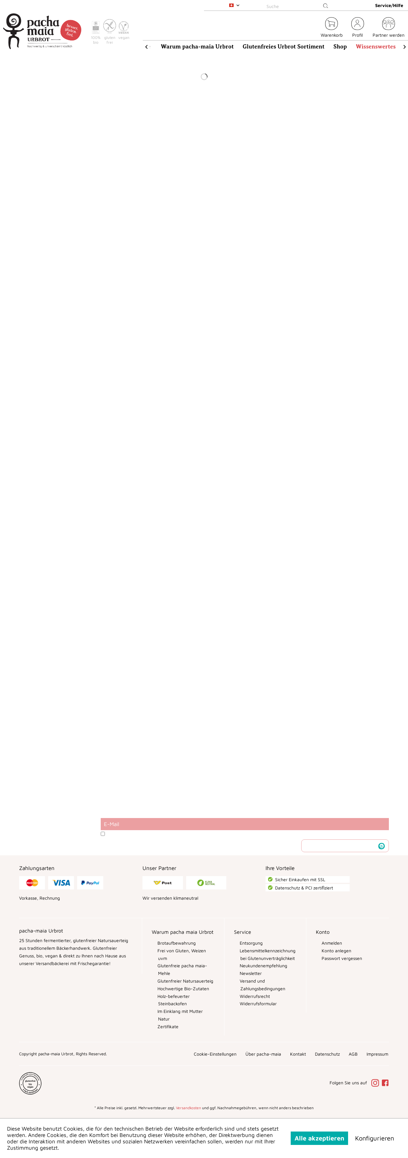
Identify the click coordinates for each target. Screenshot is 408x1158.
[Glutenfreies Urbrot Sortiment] (283, 47)
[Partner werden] (388, 28)
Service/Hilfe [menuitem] (389, 5)
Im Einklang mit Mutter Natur (179, 1015)
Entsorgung (250, 943)
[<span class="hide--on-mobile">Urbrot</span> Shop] (312, 28)
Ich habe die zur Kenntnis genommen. (187, 834)
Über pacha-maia (263, 1054)
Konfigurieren (374, 1138)
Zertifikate (167, 1026)
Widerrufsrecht (254, 996)
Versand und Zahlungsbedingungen (261, 984)
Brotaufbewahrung (176, 943)
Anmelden (331, 943)
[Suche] (298, 6)
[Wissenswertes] (375, 47)
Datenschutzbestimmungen (171, 834)
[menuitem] (298, 5)
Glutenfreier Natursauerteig (184, 981)
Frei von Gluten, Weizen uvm (181, 954)
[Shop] (340, 47)
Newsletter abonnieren (340, 845)
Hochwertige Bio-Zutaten (182, 988)
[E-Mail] (245, 824)
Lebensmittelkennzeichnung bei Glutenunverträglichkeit (266, 954)
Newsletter (250, 973)
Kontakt (298, 1054)
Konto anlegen (335, 950)
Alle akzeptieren (319, 1138)
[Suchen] (326, 6)
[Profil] (358, 28)
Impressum (377, 1054)
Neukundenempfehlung (262, 965)
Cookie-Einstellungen (215, 1054)
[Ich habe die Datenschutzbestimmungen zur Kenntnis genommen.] (103, 834)
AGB (353, 1054)
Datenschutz (327, 1054)
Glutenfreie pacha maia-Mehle (181, 969)
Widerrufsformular (257, 1003)
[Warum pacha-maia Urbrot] (197, 47)
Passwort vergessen (341, 958)
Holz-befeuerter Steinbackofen (173, 1000)
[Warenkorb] (331, 28)
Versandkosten (188, 1107)
